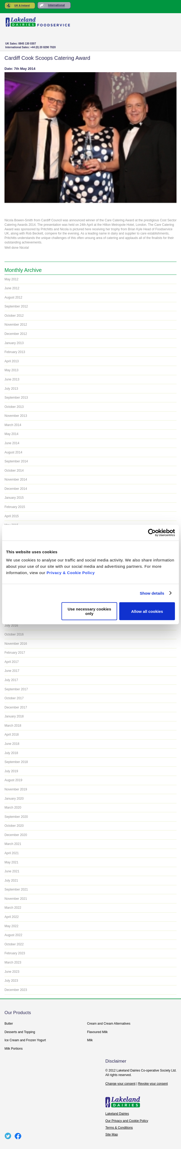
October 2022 (14, 944)
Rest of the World (54, 5)
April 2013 (11, 361)
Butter (8, 1023)
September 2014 (16, 461)
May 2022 (11, 926)
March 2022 (12, 908)
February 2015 (14, 507)
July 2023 (11, 980)
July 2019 (11, 771)
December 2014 (15, 489)
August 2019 (13, 780)
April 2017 (11, 662)
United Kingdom (19, 5)
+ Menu (167, 46)
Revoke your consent (153, 1084)
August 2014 (13, 452)
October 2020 (14, 826)
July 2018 (11, 753)
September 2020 (16, 817)
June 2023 (11, 972)
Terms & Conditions (119, 1128)
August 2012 (13, 297)
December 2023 (15, 990)
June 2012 (11, 288)
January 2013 (14, 343)
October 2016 (14, 634)
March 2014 (12, 425)
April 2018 (11, 734)
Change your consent (120, 1084)
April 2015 (11, 516)
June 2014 (11, 443)
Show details (152, 593)
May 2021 (11, 862)
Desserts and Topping (19, 1032)
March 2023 (12, 962)
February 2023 (14, 953)
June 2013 (11, 379)
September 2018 (16, 762)
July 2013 (11, 388)
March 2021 (12, 844)
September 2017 (16, 689)
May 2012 (11, 279)
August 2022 (13, 935)
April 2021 (11, 853)
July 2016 (11, 625)
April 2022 (11, 917)
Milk (90, 1040)
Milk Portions (13, 1048)
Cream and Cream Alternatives (108, 1023)
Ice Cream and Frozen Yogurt (25, 1040)
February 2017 (14, 652)
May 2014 (11, 434)
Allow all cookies (147, 611)
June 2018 (11, 744)
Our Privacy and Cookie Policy (126, 1121)
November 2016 (15, 644)
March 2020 (12, 807)
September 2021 (16, 889)
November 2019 (15, 789)
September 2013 (16, 397)
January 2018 (14, 716)
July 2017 (11, 680)
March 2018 (12, 725)
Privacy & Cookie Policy (71, 572)
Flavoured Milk (97, 1032)
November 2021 (15, 899)
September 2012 (16, 306)
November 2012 (15, 324)
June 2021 (11, 871)
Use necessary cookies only (89, 611)
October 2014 (14, 470)
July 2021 (11, 880)
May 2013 (11, 370)
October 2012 (14, 315)
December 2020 (15, 835)
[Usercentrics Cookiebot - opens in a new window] (152, 532)
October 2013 (14, 407)
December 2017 (15, 707)
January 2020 (14, 798)
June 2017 (11, 671)
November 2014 (15, 479)
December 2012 (15, 334)
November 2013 (15, 416)
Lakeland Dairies (117, 1114)
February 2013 (14, 352)
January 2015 (14, 498)
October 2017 (14, 698)
